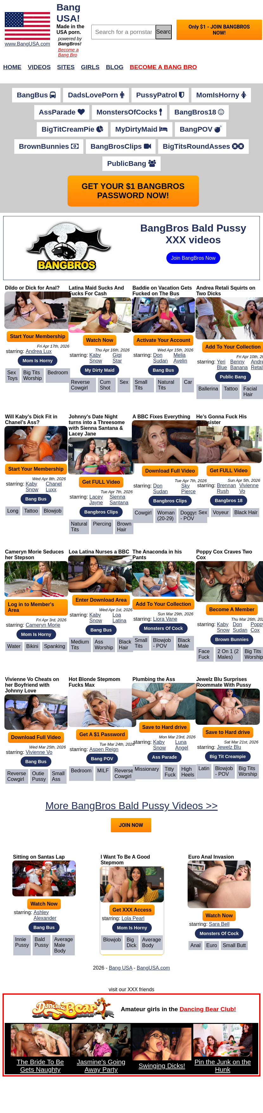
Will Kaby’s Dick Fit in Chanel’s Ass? (31, 419)
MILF (103, 770)
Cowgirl (143, 512)
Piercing (102, 524)
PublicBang (131, 163)
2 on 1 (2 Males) (228, 654)
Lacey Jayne (96, 499)
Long (13, 511)
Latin (203, 768)
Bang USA (120, 968)
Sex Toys (12, 375)
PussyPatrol (160, 95)
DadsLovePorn (96, 95)
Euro (211, 945)
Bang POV (102, 758)
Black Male (184, 643)
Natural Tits (166, 384)
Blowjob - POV (162, 643)
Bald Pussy (41, 942)
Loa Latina (119, 617)
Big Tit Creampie (228, 756)
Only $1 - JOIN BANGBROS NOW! (219, 30)
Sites (65, 67)
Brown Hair (124, 526)
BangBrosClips (121, 146)
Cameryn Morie (43, 625)
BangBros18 (199, 112)
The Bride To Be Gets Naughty (40, 1065)
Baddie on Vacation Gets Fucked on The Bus (162, 290)
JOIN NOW (131, 825)
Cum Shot (105, 384)
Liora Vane (165, 619)
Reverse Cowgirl (80, 384)
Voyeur (221, 512)
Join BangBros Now (193, 258)
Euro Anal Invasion (211, 857)
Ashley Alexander (45, 915)
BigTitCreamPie (72, 129)
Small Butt (234, 945)
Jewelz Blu (229, 747)
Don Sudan (160, 357)
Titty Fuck (170, 771)
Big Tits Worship (32, 375)
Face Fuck (204, 654)
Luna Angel (181, 744)
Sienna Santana (119, 499)
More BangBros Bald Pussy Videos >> (131, 805)
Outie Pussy (39, 776)
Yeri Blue (222, 364)
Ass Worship (104, 644)
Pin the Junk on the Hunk (223, 1065)
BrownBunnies (49, 146)
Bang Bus (163, 370)
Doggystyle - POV (192, 515)
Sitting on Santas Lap (39, 857)
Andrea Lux (39, 351)
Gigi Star (117, 357)
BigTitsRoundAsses (203, 146)
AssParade (62, 112)
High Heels (187, 771)
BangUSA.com (153, 968)
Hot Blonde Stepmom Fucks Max (94, 682)
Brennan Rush (226, 488)
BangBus (36, 95)
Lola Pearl (133, 918)
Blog (114, 67)
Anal (195, 945)
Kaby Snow (95, 357)
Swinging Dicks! (162, 1065)
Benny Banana (238, 364)
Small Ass (58, 776)
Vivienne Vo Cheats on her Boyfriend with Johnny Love (32, 685)
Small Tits (141, 384)
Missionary (147, 769)
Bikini (32, 646)
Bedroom (58, 372)
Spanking (54, 646)
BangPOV (200, 129)
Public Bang (233, 376)
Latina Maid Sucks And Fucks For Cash (96, 290)
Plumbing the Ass (153, 679)
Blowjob (52, 511)
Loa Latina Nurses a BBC (99, 551)
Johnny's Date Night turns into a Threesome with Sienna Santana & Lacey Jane (97, 425)
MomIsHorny (221, 95)
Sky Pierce (188, 488)
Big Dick (131, 942)
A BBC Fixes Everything (161, 416)
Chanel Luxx (54, 486)
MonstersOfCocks (130, 112)
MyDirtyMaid (141, 129)
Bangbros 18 (228, 500)
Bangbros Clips (101, 511)
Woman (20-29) (166, 515)
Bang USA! (68, 12)
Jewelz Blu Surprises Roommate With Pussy (223, 682)
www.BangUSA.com (27, 44)
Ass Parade (164, 757)
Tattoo (231, 388)
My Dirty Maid (100, 370)
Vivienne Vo (249, 488)
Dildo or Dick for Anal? (32, 288)
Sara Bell (219, 924)
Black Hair (246, 512)
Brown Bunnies (232, 639)
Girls (90, 67)
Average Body (151, 942)
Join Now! (231, 70)
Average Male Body (63, 945)
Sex (123, 382)
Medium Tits (80, 644)
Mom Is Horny (37, 360)
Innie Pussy (22, 942)
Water (14, 646)
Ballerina (208, 388)
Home (12, 67)
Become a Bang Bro (68, 52)
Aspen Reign (104, 749)
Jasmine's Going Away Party (101, 1065)
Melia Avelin (180, 357)
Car (188, 382)
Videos (39, 67)
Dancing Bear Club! (208, 1009)
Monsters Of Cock (163, 628)
